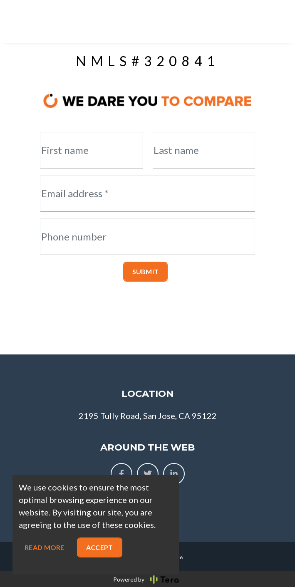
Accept (99, 547)
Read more (44, 547)
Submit (145, 271)
